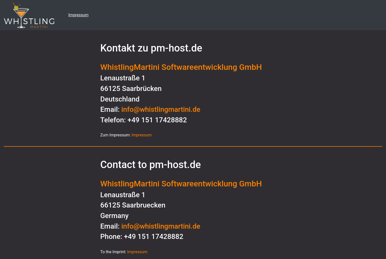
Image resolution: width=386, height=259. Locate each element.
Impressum (78, 15)
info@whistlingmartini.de (160, 109)
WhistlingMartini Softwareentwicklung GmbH (181, 67)
